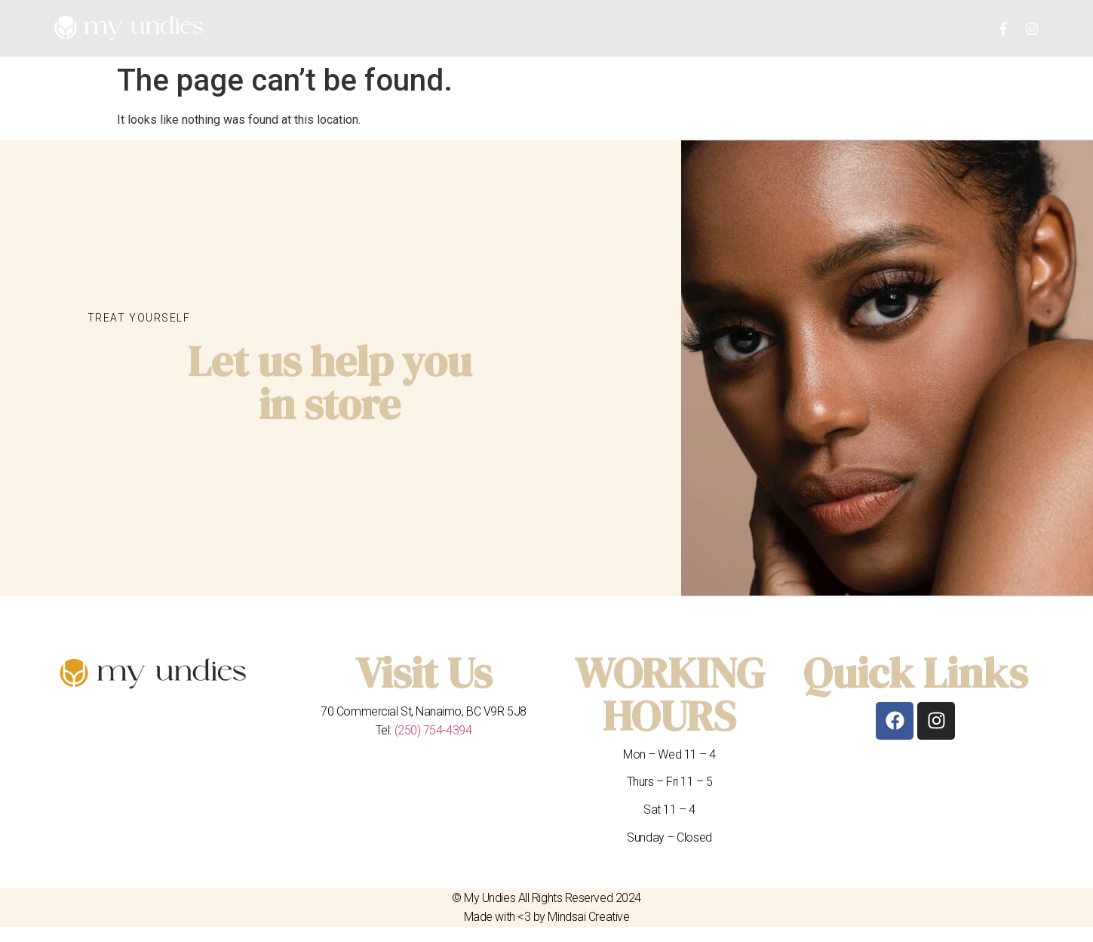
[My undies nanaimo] (887, 368)
